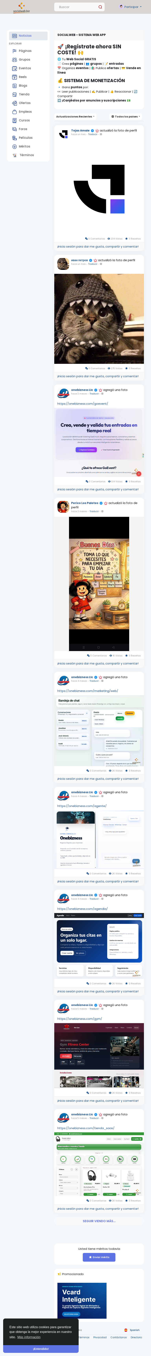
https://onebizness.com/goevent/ (82, 404)
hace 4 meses (79, 680)
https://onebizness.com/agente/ (82, 806)
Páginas (22, 51)
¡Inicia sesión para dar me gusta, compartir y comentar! (98, 246)
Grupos (21, 59)
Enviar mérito (99, 1257)
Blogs (19, 86)
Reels (19, 77)
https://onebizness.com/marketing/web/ (87, 691)
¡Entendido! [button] (41, 1348)
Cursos (21, 120)
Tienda (20, 94)
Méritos (21, 146)
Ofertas (21, 103)
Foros (19, 129)
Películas (22, 138)
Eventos (21, 68)
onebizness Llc (82, 390)
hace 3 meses (79, 511)
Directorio (136, 1337)
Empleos (22, 112)
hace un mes (78, 134)
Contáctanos (118, 1337)
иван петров (79, 260)
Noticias (22, 36)
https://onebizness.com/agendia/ (82, 909)
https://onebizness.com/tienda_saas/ (85, 1128)
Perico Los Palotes (84, 503)
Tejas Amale (80, 130)
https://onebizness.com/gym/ (79, 1019)
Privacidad (100, 1337)
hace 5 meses (79, 1008)
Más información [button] (29, 1337)
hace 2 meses (79, 393)
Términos (23, 155)
